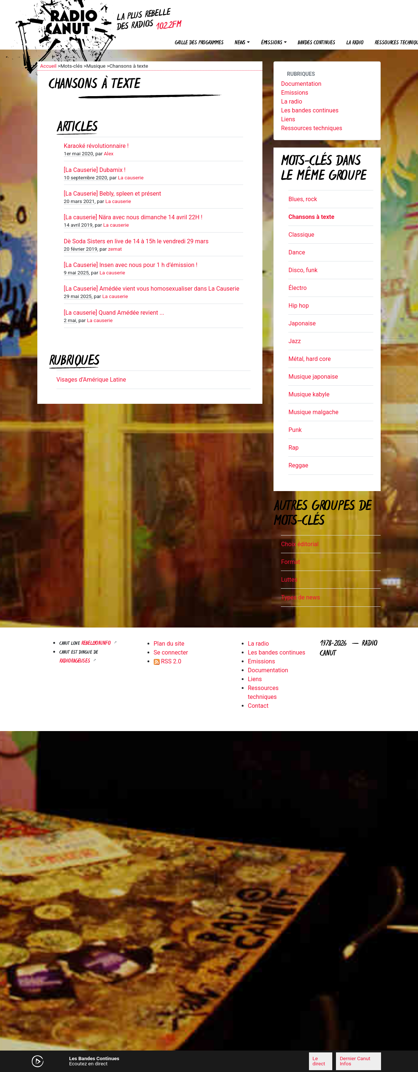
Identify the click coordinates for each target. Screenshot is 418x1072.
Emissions (294, 92)
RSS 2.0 (167, 661)
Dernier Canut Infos (355, 1060)
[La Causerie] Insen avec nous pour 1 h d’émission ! (131, 264)
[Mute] (135, 1061)
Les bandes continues (309, 110)
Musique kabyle (308, 394)
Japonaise (302, 323)
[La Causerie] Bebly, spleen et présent (113, 193)
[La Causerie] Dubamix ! (95, 169)
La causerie (130, 177)
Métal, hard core (309, 358)
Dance (296, 252)
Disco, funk (302, 270)
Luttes (289, 579)
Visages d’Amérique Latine (91, 379)
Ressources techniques (311, 128)
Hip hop (298, 305)
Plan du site (169, 643)
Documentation (301, 83)
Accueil (48, 66)
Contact (258, 705)
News (240, 43)
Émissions (271, 43)
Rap (293, 447)
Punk (295, 429)
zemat (115, 249)
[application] (209, 1061)
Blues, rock (302, 199)
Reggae (298, 465)
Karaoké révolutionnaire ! (96, 145)
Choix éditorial (300, 544)
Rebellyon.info (96, 643)
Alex (108, 153)
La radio (355, 43)
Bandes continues (316, 43)
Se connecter (171, 652)
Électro (297, 287)
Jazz (294, 341)
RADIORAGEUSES (76, 661)
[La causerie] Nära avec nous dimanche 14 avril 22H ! (133, 217)
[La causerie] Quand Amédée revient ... (114, 312)
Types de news (300, 597)
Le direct (319, 1060)
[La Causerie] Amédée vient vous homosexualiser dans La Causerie (151, 288)
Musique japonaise (313, 376)
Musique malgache (313, 412)
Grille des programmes (199, 43)
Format (290, 561)
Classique (301, 234)
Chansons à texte (311, 216)
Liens (288, 119)
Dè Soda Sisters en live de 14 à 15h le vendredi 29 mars (136, 241)
